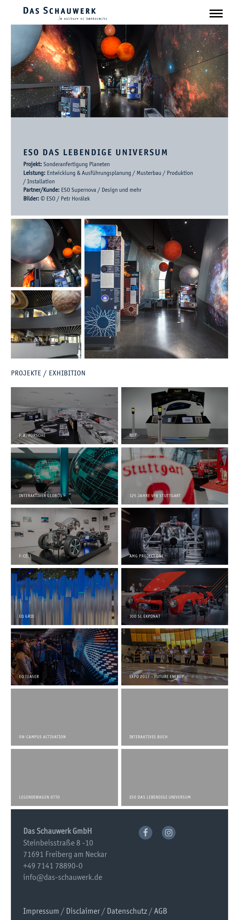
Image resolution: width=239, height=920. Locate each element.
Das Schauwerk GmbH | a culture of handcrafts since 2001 (65, 13)
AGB (160, 911)
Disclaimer (83, 911)
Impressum (41, 911)
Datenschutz (127, 911)
